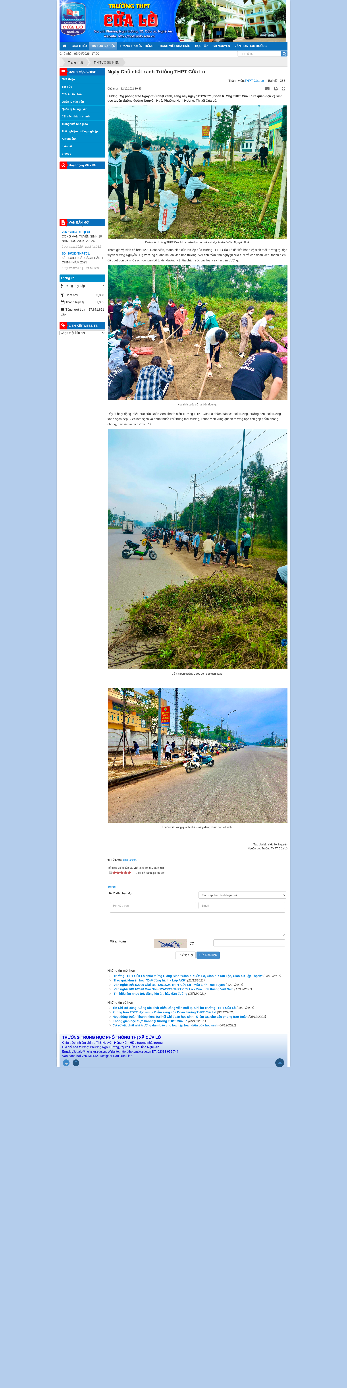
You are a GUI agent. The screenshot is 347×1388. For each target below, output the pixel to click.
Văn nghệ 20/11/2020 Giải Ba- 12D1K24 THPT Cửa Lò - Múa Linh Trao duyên (169, 985)
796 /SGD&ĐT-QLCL (76, 234)
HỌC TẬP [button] (201, 46)
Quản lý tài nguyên (74, 109)
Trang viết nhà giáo (75, 124)
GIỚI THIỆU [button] (79, 46)
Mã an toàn (118, 941)
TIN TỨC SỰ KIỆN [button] (103, 46)
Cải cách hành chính (76, 116)
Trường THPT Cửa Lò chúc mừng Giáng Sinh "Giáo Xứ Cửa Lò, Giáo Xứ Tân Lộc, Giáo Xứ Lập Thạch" (188, 976)
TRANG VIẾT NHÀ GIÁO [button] (174, 46)
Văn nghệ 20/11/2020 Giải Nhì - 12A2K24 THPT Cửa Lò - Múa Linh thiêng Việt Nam (174, 989)
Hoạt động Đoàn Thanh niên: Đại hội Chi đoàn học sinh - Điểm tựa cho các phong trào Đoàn (180, 1016)
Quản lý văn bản (73, 101)
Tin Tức (67, 86)
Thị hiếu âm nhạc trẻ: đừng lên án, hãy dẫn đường (150, 993)
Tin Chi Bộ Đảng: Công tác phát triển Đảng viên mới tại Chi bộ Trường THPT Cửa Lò (174, 1008)
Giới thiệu (68, 79)
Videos (66, 153)
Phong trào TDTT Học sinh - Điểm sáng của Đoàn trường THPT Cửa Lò (164, 1012)
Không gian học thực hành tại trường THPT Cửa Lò (150, 1021)
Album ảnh (69, 138)
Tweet (112, 887)
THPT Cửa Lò (254, 80)
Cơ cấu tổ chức (72, 94)
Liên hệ (67, 146)
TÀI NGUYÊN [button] (221, 46)
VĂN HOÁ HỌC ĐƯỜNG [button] (251, 46)
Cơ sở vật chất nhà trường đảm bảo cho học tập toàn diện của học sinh (165, 1025)
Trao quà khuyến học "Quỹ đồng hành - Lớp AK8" (150, 980)
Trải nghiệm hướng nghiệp (80, 131)
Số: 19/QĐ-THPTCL (76, 256)
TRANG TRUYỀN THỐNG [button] (136, 46)
